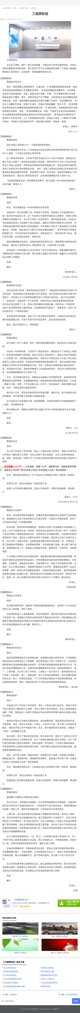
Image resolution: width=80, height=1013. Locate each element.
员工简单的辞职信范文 (12, 979)
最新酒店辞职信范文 (49, 975)
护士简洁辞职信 (9, 975)
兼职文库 (35, 1009)
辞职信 (34, 8)
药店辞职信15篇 (47, 972)
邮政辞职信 (45, 986)
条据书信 (24, 8)
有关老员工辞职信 (10, 983)
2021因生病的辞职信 (49, 983)
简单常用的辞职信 (10, 972)
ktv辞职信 (13, 995)
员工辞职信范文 (9, 968)
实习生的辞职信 (71, 995)
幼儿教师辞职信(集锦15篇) (14, 986)
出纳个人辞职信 (47, 979)
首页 (15, 8)
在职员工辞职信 (47, 968)
